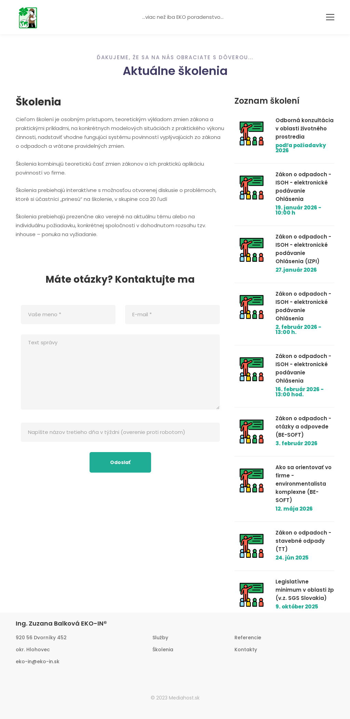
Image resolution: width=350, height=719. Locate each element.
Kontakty (245, 649)
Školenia (162, 649)
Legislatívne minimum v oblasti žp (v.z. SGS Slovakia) (304, 590)
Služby (160, 637)
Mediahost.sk (184, 697)
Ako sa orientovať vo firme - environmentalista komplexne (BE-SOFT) (303, 484)
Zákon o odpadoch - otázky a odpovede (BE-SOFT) (303, 426)
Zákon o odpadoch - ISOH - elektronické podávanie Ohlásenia (303, 187)
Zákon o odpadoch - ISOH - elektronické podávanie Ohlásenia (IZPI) (303, 249)
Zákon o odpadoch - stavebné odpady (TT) (303, 541)
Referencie (247, 637)
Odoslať (120, 462)
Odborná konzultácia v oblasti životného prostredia (304, 128)
